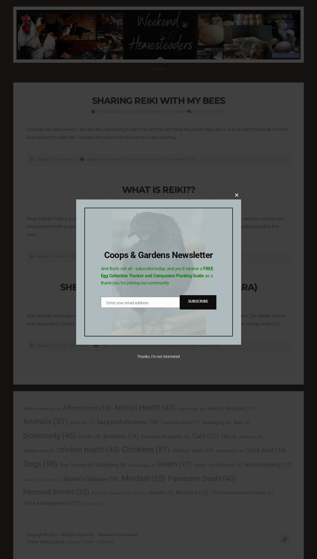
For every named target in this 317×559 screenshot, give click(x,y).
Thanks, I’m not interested (158, 356)
